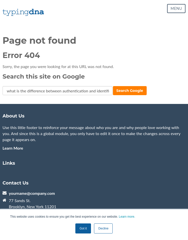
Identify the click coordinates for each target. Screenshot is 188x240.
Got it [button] (83, 228)
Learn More (13, 148)
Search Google (129, 90)
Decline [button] (103, 228)
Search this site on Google (44, 76)
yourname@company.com (32, 193)
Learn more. (127, 216)
